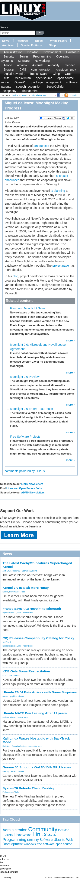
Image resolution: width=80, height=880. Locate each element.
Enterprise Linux (9, 646)
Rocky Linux (28, 646)
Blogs (39, 40)
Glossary (7, 878)
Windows (29, 844)
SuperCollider (55, 86)
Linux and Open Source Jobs (24, 488)
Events (8, 835)
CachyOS (16, 571)
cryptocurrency (66, 69)
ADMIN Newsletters (33, 492)
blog (15, 276)
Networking (42, 60)
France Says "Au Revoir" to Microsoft (32, 608)
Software (24, 60)
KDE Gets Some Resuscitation (26, 671)
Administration (12, 52)
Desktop (33, 52)
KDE (4, 675)
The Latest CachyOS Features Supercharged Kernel (37, 564)
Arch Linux (7, 571)
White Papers (58, 40)
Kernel (5, 592)
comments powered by (25, 471)
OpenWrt (20, 82)
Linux (19, 613)
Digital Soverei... (14, 73)
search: (4, 27)
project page (60, 265)
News (5, 40)
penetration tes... (35, 746)
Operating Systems (29, 571)
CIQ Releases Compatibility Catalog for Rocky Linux (38, 640)
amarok (22, 65)
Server (23, 56)
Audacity (54, 65)
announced (41, 146)
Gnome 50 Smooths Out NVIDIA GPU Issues (37, 767)
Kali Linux (6, 746)
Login (74, 95)
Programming (42, 56)
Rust (23, 592)
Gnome (21, 771)
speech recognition (28, 86)
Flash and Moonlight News (27, 308)
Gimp (56, 73)
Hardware (72, 52)
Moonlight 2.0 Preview (24, 376)
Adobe (7, 65)
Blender (69, 65)
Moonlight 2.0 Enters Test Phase (31, 408)
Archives (7, 45)
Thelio (16, 792)
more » (70, 340)
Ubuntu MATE (23, 717)
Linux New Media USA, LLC (66, 877)
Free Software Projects (25, 436)
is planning (58, 190)
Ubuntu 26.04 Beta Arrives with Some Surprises (40, 692)
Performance (14, 592)
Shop (52, 45)
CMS (22, 69)
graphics (13, 696)
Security (8, 56)
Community (42, 829)
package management (46, 82)
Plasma (16, 675)
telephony (9, 91)
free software (39, 73)
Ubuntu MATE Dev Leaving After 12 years (35, 713)
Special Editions (31, 45)
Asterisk (37, 65)
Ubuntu (21, 696)
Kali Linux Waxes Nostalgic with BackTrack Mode (36, 740)
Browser (8, 69)
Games (5, 696)
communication (41, 69)
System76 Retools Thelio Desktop (29, 788)
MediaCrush (23, 78)
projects (6, 717)
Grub (68, 73)
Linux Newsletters (32, 484)
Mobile (52, 835)
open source (44, 78)
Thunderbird (30, 91)
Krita (6, 78)
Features (22, 40)
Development (52, 52)
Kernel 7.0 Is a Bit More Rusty (26, 587)
